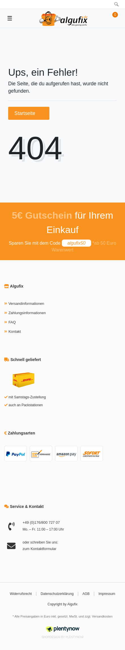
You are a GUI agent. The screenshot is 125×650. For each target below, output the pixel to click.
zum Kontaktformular (39, 549)
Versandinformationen (26, 303)
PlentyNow (75, 637)
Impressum (106, 594)
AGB (85, 594)
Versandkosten (102, 616)
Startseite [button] (28, 113)
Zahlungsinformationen (27, 313)
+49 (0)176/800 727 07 (41, 522)
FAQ (12, 322)
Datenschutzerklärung (57, 594)
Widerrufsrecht (21, 594)
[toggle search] (116, 4)
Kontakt (14, 331)
